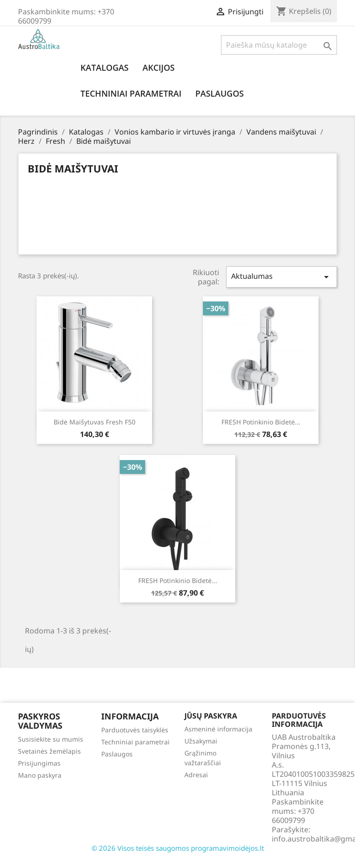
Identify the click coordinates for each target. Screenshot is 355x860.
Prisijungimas (39, 763)
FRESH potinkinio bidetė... (260, 422)
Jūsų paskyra (210, 716)
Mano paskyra (39, 775)
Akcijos (158, 67)
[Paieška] (279, 45)
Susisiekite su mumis (50, 739)
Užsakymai (200, 741)
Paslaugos (219, 93)
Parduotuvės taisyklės (134, 729)
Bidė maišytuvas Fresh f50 (94, 422)
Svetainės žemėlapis (49, 751)
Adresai (196, 774)
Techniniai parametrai (130, 93)
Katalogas (104, 67)
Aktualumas (281, 277)
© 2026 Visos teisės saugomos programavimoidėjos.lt (178, 848)
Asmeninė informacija (218, 729)
